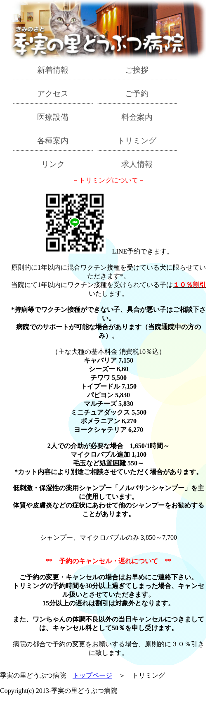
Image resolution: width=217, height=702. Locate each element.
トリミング (136, 140)
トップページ (92, 675)
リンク (53, 164)
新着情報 (52, 70)
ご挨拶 (137, 70)
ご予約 (137, 93)
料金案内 (137, 117)
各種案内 (52, 140)
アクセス (52, 93)
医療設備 (52, 117)
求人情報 (137, 164)
